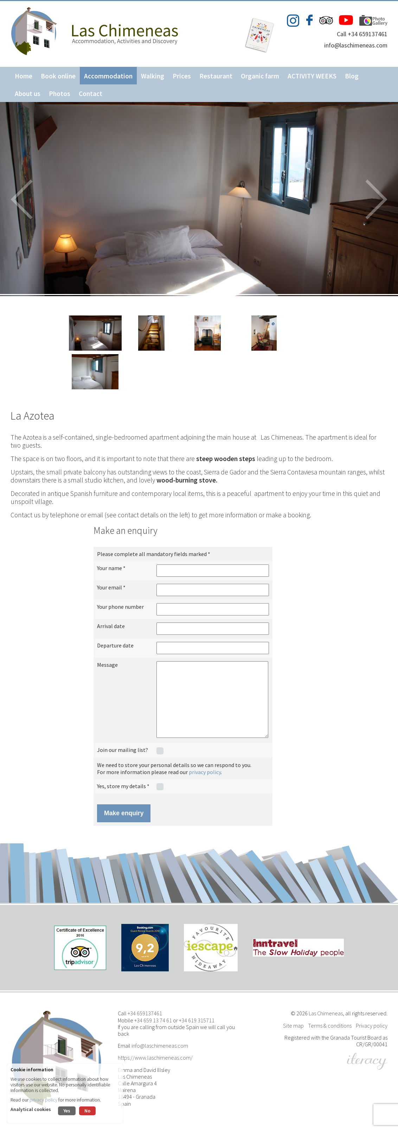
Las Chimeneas (326, 1013)
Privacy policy (371, 1025)
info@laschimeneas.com (355, 45)
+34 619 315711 (196, 1020)
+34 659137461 (145, 1013)
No (87, 1110)
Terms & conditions (330, 1025)
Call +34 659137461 (362, 34)
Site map (293, 1025)
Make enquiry (123, 813)
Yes (66, 1110)
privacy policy (205, 771)
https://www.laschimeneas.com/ (155, 1057)
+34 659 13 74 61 (153, 1020)
